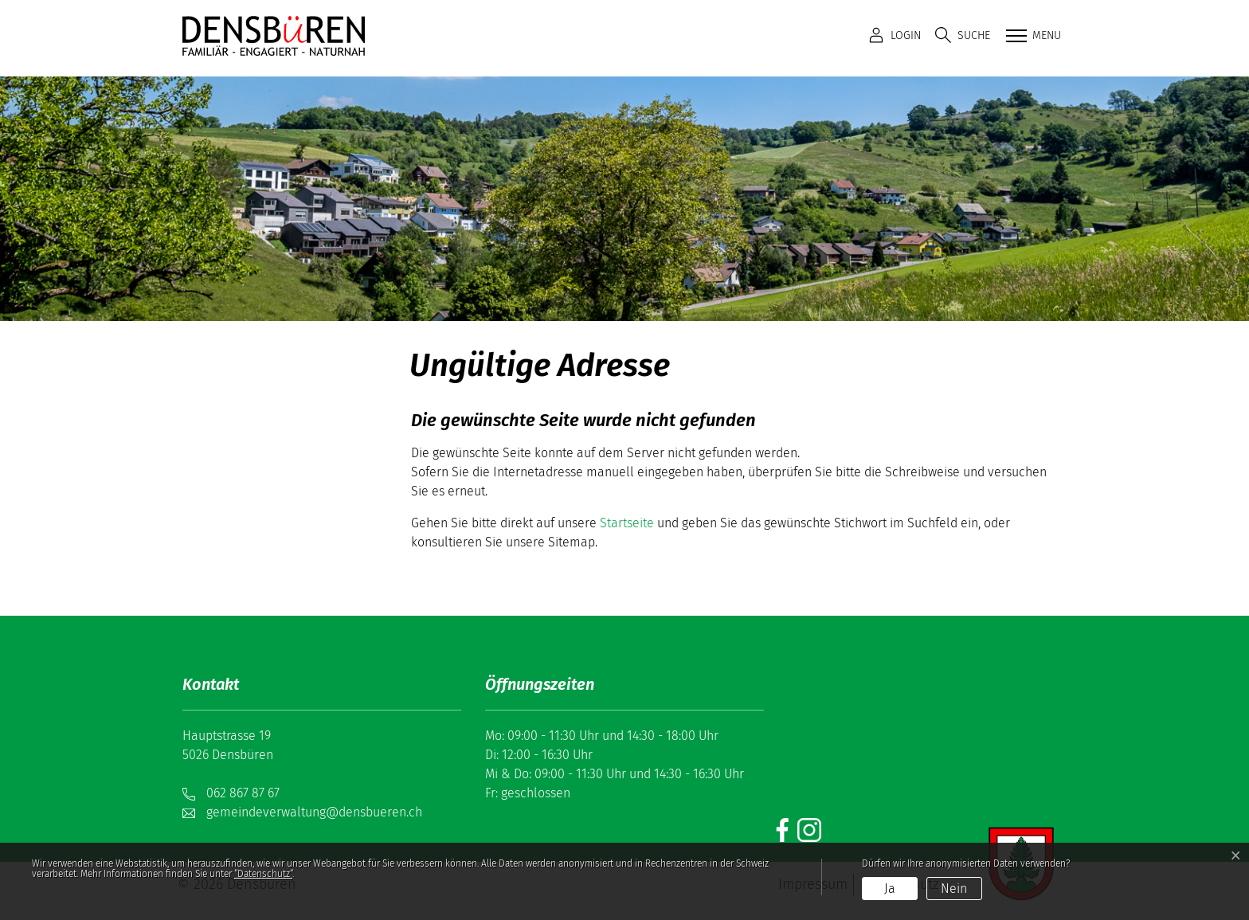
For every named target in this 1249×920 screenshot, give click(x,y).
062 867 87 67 (243, 793)
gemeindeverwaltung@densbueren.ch (314, 812)
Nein (954, 888)
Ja (889, 888)
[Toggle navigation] (1032, 36)
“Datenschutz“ (263, 873)
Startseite (627, 522)
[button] (962, 35)
